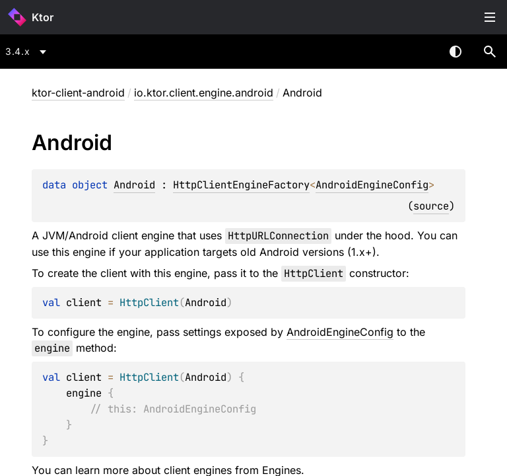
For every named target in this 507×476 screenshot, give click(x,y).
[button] (490, 51)
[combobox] (28, 51)
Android (134, 185)
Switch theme (455, 51)
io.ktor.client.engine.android (203, 92)
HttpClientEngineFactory (241, 185)
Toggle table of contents (490, 17)
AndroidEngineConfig (372, 185)
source (431, 206)
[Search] (490, 51)
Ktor (42, 17)
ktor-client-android (78, 92)
